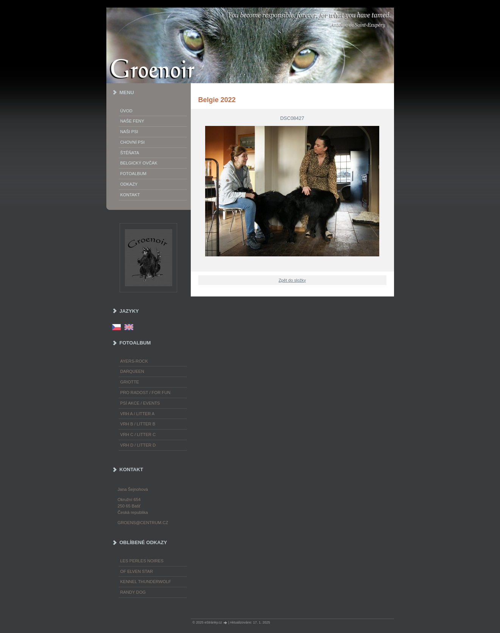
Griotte (129, 382)
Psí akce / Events (140, 403)
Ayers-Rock (134, 361)
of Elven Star (136, 571)
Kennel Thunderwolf (145, 581)
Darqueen (132, 371)
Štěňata (129, 152)
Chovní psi (132, 142)
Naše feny (132, 121)
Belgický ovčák (138, 163)
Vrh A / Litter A (137, 413)
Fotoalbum (133, 173)
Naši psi (129, 131)
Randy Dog (133, 592)
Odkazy (129, 184)
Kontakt (130, 194)
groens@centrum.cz (143, 522)
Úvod (126, 111)
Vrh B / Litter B (138, 424)
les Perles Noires (142, 561)
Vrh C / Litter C (138, 434)
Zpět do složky (292, 280)
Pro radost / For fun (145, 392)
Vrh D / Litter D (138, 445)
